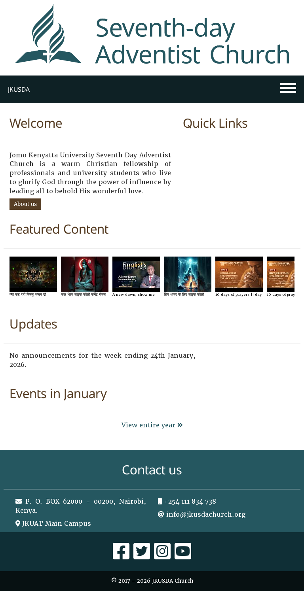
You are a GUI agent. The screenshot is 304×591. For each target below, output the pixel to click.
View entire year (152, 425)
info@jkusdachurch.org (205, 514)
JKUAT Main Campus (56, 523)
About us (25, 204)
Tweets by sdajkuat (239, 355)
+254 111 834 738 (190, 501)
